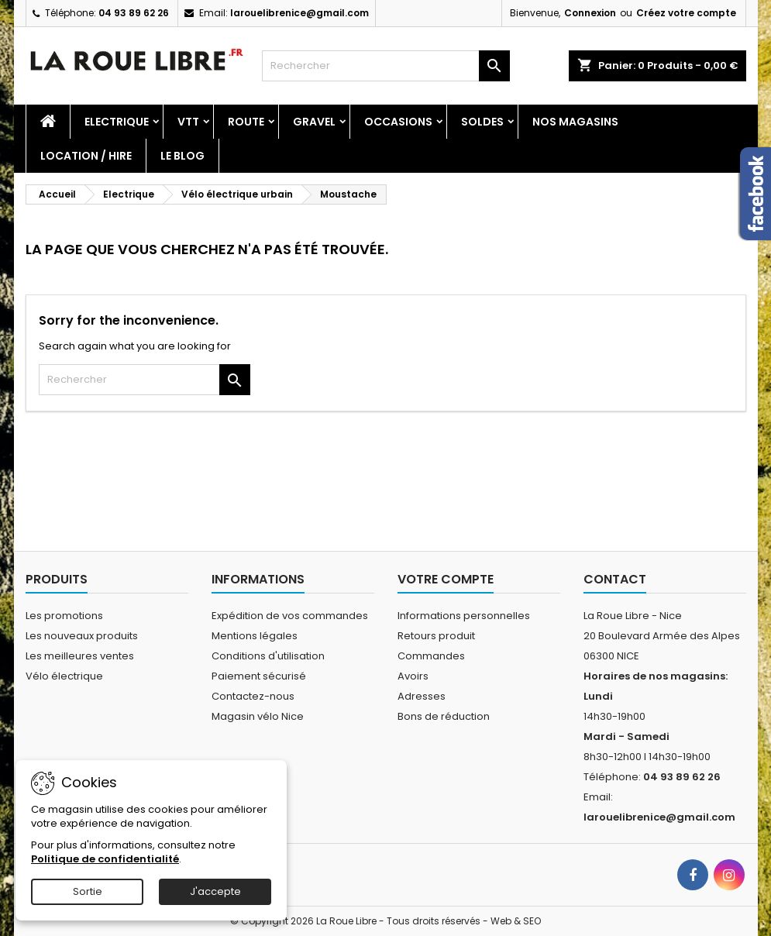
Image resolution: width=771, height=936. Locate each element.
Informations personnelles (464, 615)
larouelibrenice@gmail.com (299, 12)
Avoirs (413, 676)
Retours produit (436, 635)
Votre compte (446, 579)
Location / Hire (86, 155)
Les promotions (64, 615)
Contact (614, 579)
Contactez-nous (253, 696)
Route (246, 121)
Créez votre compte (686, 12)
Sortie (87, 891)
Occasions (398, 121)
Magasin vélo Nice (258, 716)
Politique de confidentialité (105, 859)
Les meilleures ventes (80, 656)
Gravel (314, 121)
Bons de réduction (444, 716)
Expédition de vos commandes (290, 615)
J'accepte (215, 891)
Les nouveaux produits (82, 635)
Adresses (422, 696)
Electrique (116, 121)
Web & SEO (515, 920)
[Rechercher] (386, 65)
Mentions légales (255, 635)
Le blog (182, 155)
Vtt (188, 121)
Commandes (431, 656)
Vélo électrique (64, 676)
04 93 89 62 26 (133, 12)
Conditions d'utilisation (268, 656)
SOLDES (482, 121)
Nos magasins (575, 121)
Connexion (590, 12)
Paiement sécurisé (259, 676)
